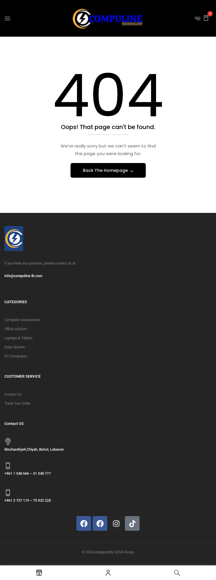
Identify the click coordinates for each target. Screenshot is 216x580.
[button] (206, 18)
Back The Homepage (106, 170)
